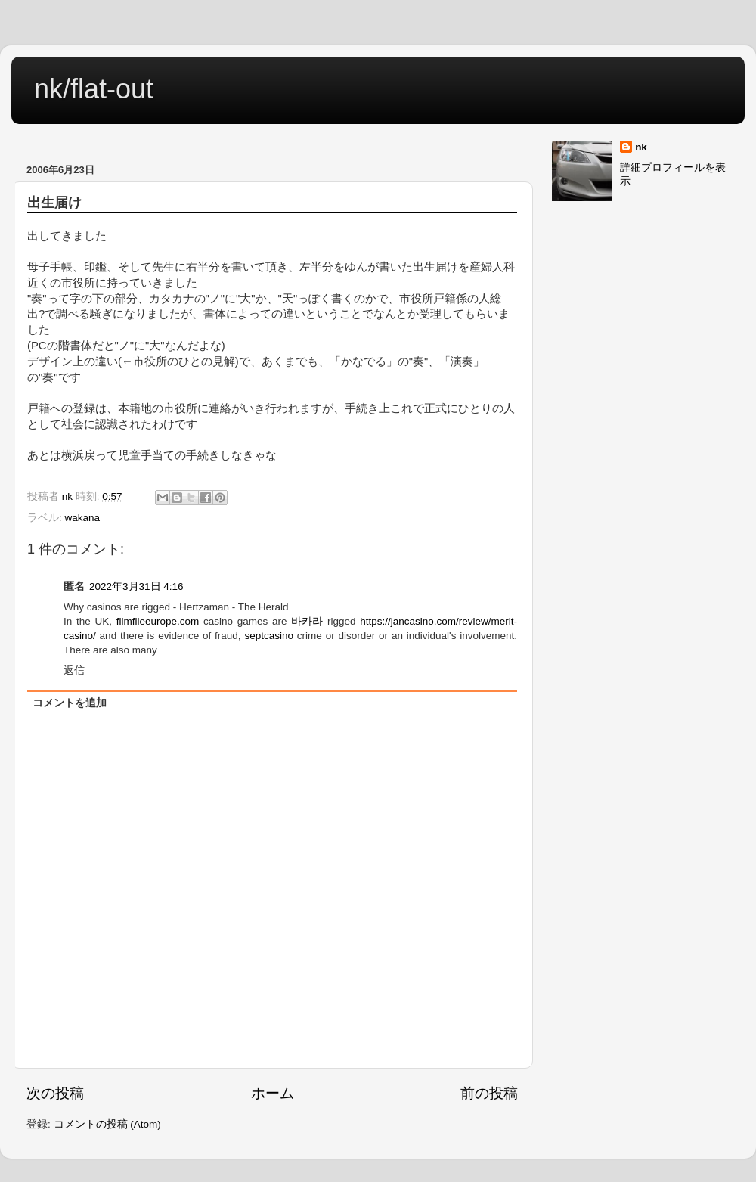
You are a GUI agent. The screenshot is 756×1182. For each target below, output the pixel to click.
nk (641, 147)
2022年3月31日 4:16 (136, 586)
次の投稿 (55, 1093)
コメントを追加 (70, 703)
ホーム (272, 1093)
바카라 (307, 621)
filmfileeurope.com (158, 621)
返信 (74, 670)
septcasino (268, 635)
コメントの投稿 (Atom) (107, 1124)
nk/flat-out (93, 88)
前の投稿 (489, 1093)
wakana (83, 517)
